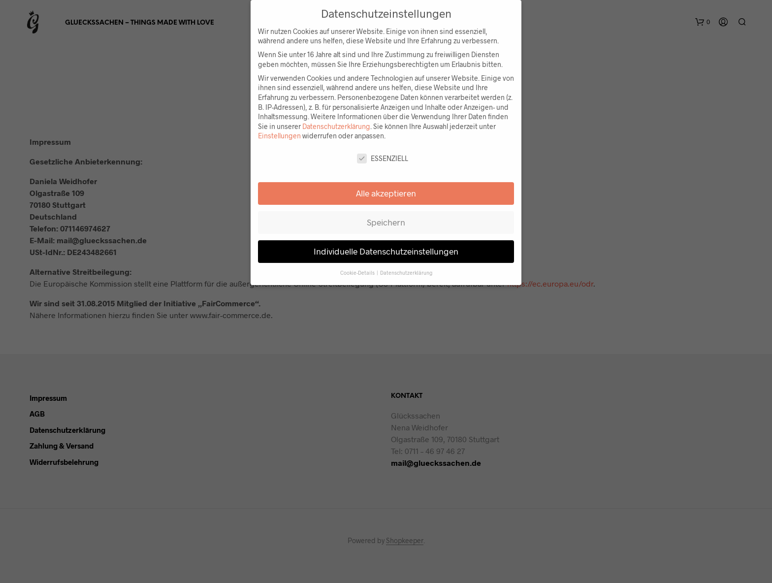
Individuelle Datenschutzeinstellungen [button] (386, 244)
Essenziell (382, 151)
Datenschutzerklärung (336, 119)
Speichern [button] (386, 215)
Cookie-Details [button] (358, 265)
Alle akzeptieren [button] (386, 186)
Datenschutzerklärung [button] (406, 265)
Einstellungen (279, 129)
